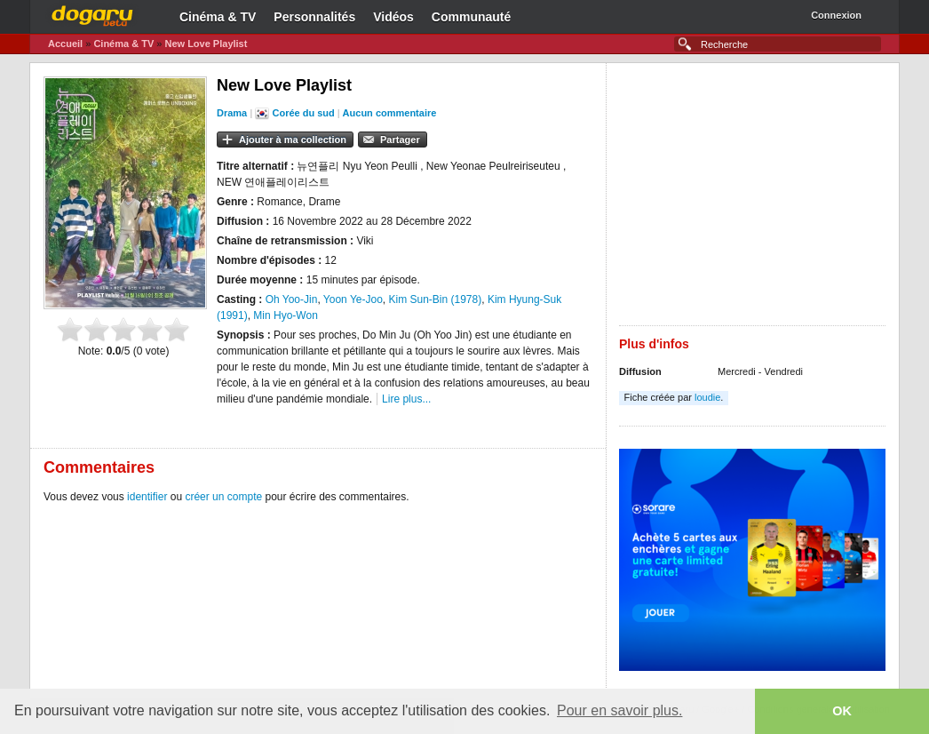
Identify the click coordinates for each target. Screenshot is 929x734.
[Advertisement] (752, 201)
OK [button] (842, 711)
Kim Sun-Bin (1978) (434, 299)
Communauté (471, 17)
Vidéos (393, 17)
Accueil (65, 43)
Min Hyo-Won (285, 315)
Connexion (836, 15)
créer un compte (223, 497)
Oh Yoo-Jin (292, 299)
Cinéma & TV (217, 17)
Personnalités (314, 17)
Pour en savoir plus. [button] (619, 710)
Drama (232, 113)
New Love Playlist (205, 43)
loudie (707, 397)
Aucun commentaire (390, 113)
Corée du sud (304, 113)
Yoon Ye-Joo (353, 299)
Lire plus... (406, 399)
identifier (147, 497)
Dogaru (92, 13)
